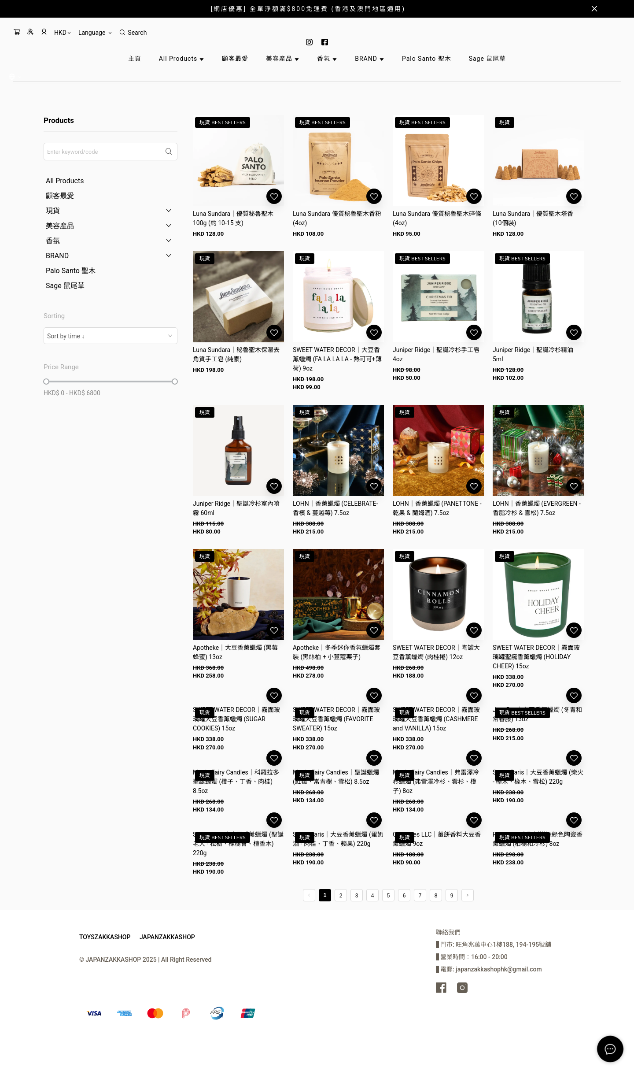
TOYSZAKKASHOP (104, 937)
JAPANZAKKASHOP (167, 937)
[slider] (46, 381)
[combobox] (110, 335)
